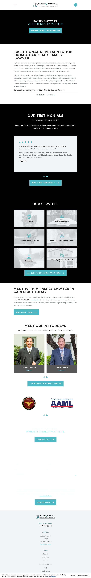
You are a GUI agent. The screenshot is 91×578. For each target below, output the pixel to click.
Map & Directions (45, 545)
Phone (15, 470)
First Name (16, 465)
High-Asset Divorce (45, 565)
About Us (45, 555)
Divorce (45, 561)
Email (47, 470)
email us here (35, 301)
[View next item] (47, 177)
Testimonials (45, 572)
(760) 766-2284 (24, 301)
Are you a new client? (19, 475)
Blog (45, 568)
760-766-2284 (45, 526)
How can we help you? (19, 479)
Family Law (45, 558)
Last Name (49, 465)
